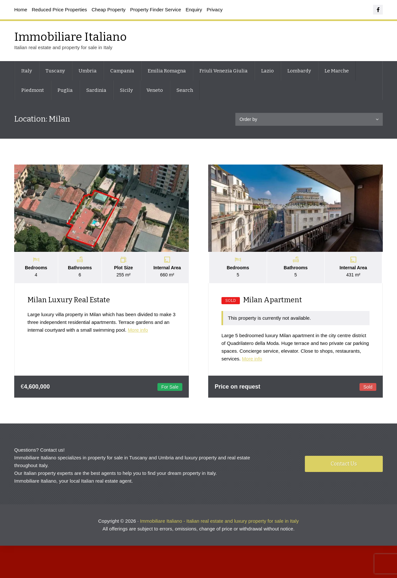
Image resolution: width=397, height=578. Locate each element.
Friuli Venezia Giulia (223, 71)
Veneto (154, 90)
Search (185, 90)
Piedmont (32, 90)
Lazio (267, 71)
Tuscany (55, 71)
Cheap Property (108, 9)
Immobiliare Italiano (70, 37)
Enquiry (194, 9)
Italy (26, 71)
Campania (122, 71)
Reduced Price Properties (59, 9)
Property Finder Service (155, 9)
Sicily (126, 90)
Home (20, 9)
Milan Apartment (261, 299)
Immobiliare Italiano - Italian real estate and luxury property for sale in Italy (219, 521)
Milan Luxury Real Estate (68, 299)
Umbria (88, 71)
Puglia (65, 90)
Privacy (214, 9)
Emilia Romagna (167, 71)
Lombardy (299, 71)
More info (138, 330)
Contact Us (344, 464)
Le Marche (337, 71)
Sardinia (96, 90)
